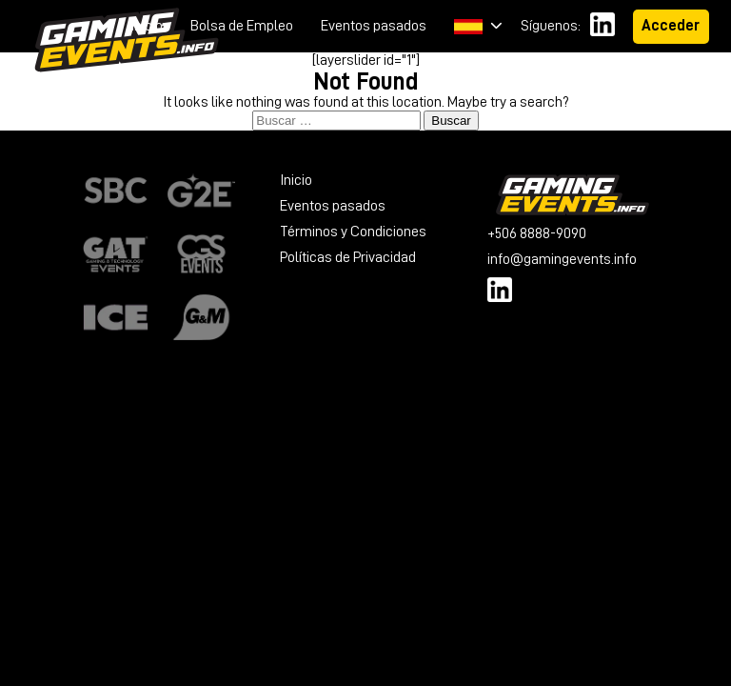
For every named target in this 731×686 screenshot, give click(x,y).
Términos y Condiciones (353, 231)
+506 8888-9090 (536, 233)
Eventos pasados (373, 25)
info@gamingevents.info (562, 259)
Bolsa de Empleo (241, 25)
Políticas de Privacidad (348, 257)
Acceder (671, 25)
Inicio (146, 25)
